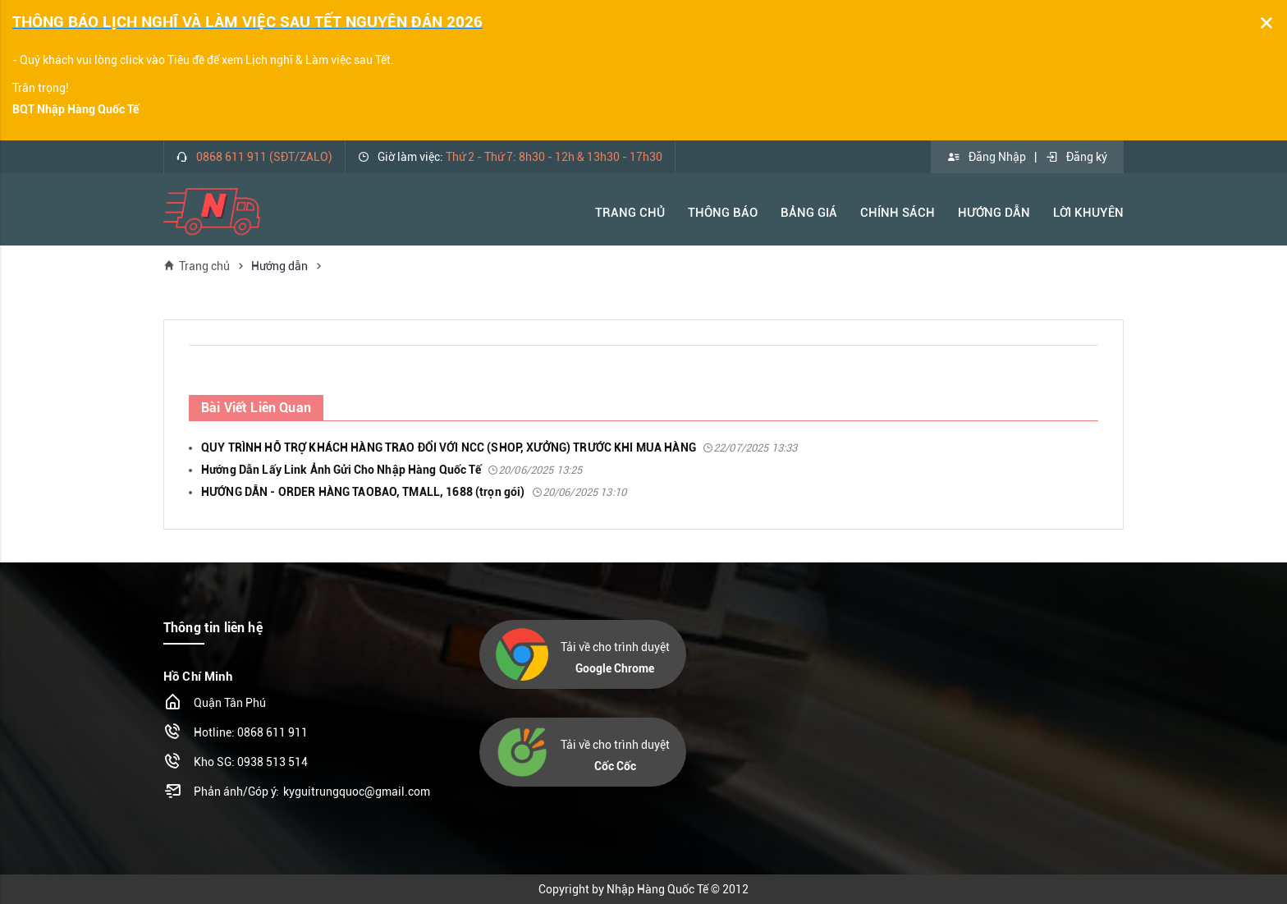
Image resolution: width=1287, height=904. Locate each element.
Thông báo (723, 212)
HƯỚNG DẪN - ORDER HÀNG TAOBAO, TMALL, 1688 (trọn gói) (413, 491)
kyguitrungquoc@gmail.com (356, 791)
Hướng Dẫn (994, 212)
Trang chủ (196, 265)
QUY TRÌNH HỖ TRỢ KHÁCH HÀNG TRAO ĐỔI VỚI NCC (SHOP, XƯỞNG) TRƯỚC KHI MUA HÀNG (499, 447)
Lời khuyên (1088, 212)
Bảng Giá (809, 212)
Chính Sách (897, 212)
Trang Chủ (630, 212)
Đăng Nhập (986, 156)
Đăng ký (1076, 156)
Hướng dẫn (279, 266)
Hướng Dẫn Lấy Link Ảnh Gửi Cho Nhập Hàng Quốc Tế (391, 469)
